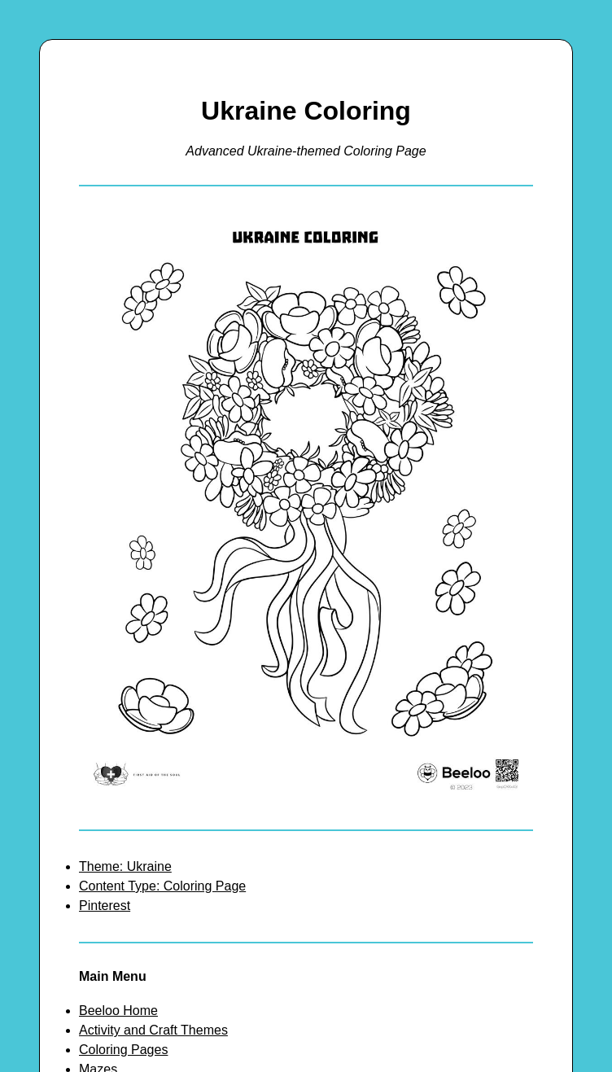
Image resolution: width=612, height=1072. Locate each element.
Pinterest (104, 905)
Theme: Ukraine (125, 866)
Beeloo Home (118, 1010)
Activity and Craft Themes (153, 1030)
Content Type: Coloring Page (162, 886)
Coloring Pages (123, 1050)
